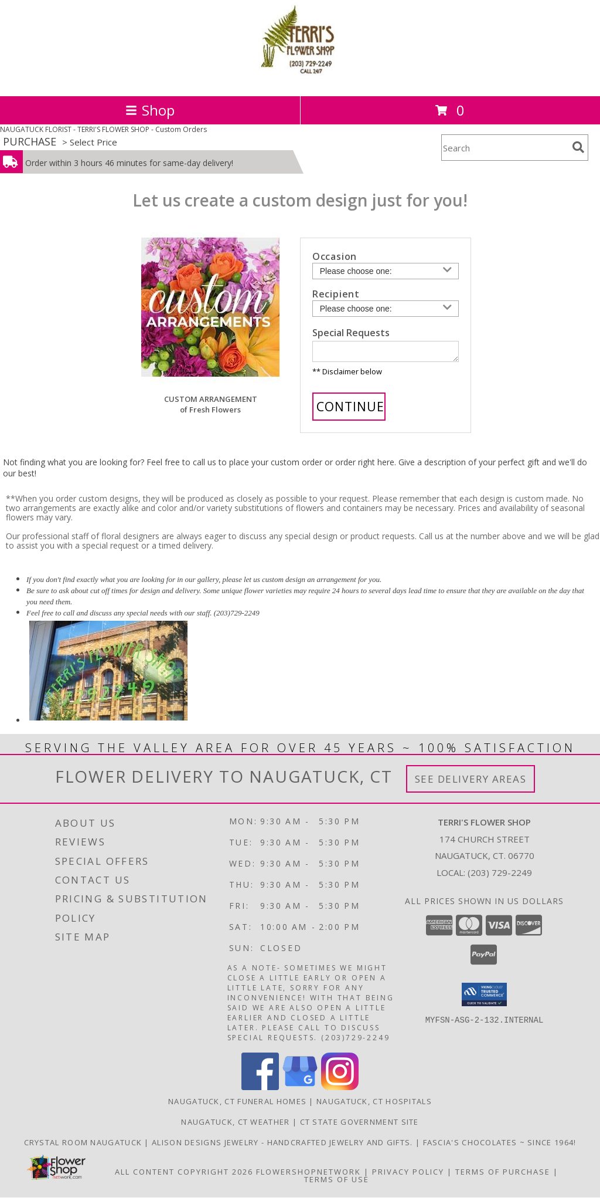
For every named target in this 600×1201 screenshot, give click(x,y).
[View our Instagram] (340, 1090)
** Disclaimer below (347, 375)
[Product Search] (504, 147)
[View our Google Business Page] (300, 1090)
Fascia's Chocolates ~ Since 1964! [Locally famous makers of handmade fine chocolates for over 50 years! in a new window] (500, 1146)
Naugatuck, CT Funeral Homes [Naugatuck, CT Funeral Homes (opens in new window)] (237, 1104)
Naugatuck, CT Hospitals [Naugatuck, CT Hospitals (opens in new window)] (374, 1104)
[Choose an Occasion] (385, 271)
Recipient (336, 293)
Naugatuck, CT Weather (235, 1125)
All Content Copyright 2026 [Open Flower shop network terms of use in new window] (184, 1175)
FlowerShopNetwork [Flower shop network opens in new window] (308, 1175)
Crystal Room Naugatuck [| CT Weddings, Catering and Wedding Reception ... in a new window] (84, 1146)
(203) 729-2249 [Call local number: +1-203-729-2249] (500, 876)
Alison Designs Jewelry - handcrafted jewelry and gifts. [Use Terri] (283, 1146)
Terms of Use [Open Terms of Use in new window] (336, 1183)
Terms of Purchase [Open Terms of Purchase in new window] (502, 1175)
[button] (484, 998)
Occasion (334, 256)
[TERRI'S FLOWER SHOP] (300, 78)
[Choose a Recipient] (385, 308)
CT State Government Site (359, 1125)
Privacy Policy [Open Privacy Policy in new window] (408, 1175)
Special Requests (351, 332)
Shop (150, 110)
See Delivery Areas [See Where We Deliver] (471, 782)
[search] (578, 147)
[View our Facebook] (260, 1090)
